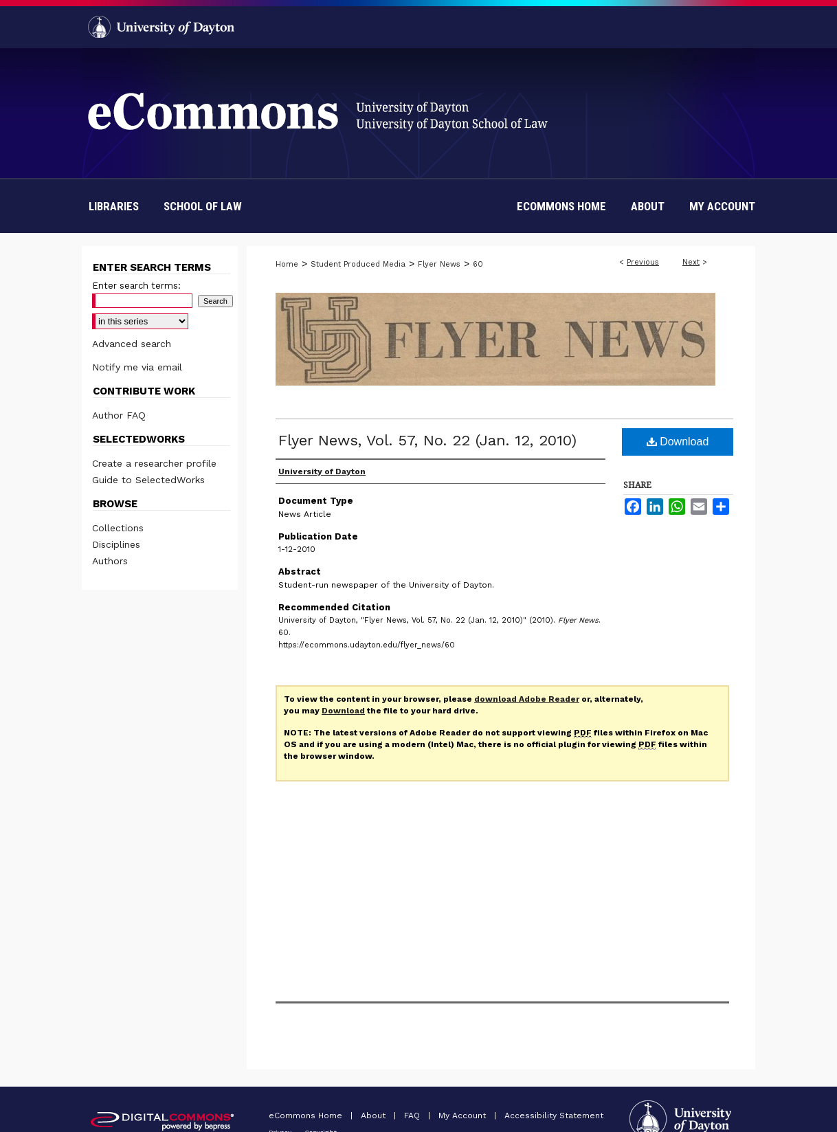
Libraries (114, 206)
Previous (643, 262)
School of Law (203, 206)
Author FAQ (119, 415)
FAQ (413, 1115)
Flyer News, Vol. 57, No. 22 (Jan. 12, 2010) (427, 440)
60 (478, 264)
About (374, 1115)
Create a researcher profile (154, 463)
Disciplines (116, 544)
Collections (118, 527)
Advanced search (131, 343)
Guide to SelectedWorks (148, 479)
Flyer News (439, 264)
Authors (110, 560)
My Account (463, 1115)
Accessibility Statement (553, 1115)
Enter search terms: (136, 285)
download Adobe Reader (526, 699)
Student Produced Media (358, 264)
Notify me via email (137, 367)
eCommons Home (307, 1115)
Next (691, 262)
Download (678, 441)
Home (287, 264)
